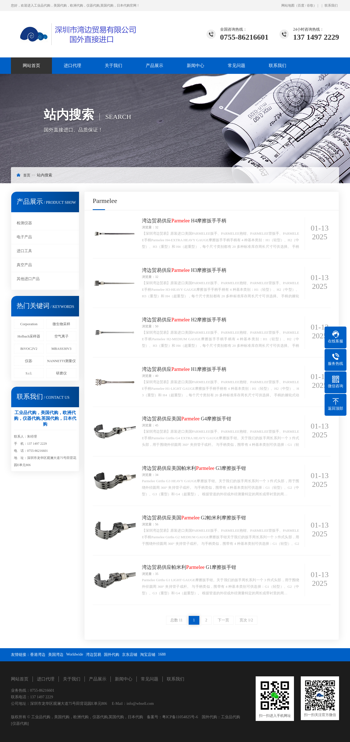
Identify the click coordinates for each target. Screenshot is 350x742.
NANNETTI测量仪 (61, 361)
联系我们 (331, 5)
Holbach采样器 (29, 336)
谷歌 (310, 5)
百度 (301, 5)
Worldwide (74, 654)
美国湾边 (55, 655)
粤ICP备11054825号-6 (180, 717)
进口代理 (72, 65)
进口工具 (24, 251)
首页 (26, 175)
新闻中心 (195, 65)
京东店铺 (129, 655)
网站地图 (287, 5)
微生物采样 (61, 324)
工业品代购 (230, 717)
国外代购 (111, 655)
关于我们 (113, 65)
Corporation (28, 324)
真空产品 (24, 265)
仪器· (29, 361)
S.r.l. (28, 373)
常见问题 (236, 65)
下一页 (223, 620)
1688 (162, 654)
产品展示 (154, 65)
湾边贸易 (93, 655)
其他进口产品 (28, 279)
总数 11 (176, 620)
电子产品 (24, 237)
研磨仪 (61, 373)
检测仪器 (24, 223)
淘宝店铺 (147, 655)
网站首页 (31, 65)
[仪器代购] (20, 723)
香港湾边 (37, 655)
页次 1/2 (246, 620)
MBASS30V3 (61, 349)
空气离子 (61, 336)
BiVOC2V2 (28, 349)
